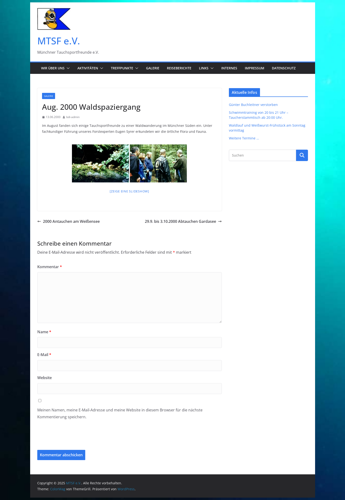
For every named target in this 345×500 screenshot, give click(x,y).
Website (44, 377)
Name (44, 331)
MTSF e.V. (58, 40)
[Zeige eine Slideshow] (129, 191)
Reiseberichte (179, 68)
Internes (229, 68)
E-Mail (44, 354)
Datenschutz (284, 68)
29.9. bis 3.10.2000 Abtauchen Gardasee (183, 221)
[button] (67, 68)
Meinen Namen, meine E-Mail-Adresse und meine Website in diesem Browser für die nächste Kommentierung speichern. (120, 413)
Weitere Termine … (244, 138)
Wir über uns (53, 68)
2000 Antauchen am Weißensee (68, 221)
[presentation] (69, 438)
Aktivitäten (87, 68)
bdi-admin (73, 117)
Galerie (152, 68)
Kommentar (49, 266)
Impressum (254, 68)
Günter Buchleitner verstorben (253, 104)
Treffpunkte (122, 68)
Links (203, 68)
